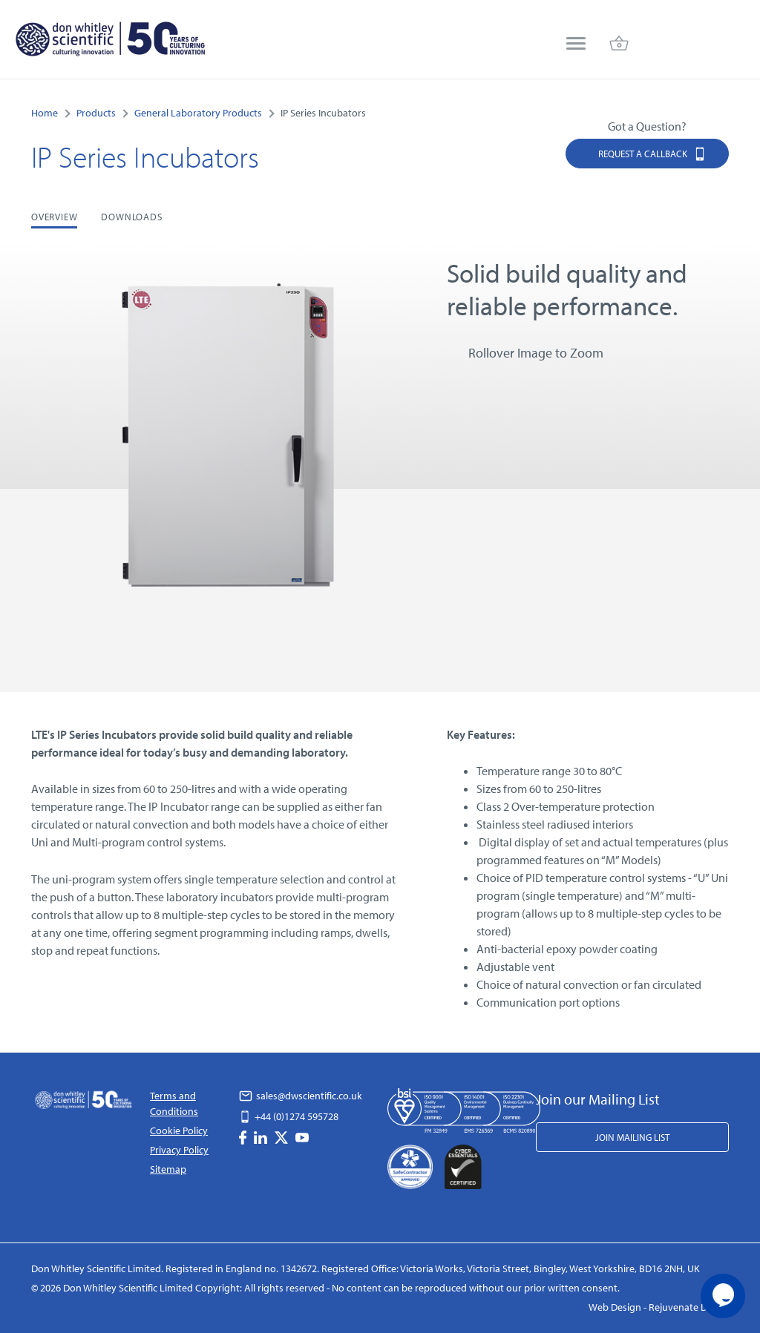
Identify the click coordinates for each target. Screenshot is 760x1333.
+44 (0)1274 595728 (288, 1116)
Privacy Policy (179, 1149)
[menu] (576, 45)
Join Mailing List (632, 1137)
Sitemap (168, 1169)
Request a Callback (652, 153)
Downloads (131, 217)
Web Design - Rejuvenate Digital (659, 1307)
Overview (54, 217)
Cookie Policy (179, 1130)
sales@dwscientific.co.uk (300, 1095)
